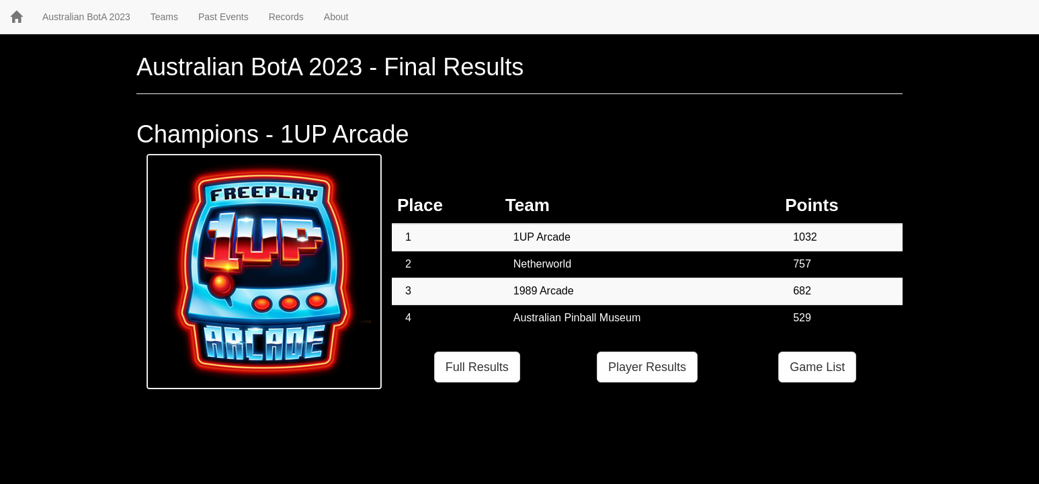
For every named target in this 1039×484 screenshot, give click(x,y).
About (336, 16)
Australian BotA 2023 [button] (86, 16)
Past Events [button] (223, 16)
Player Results (647, 367)
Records (286, 16)
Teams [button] (164, 16)
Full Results (477, 367)
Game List (817, 367)
